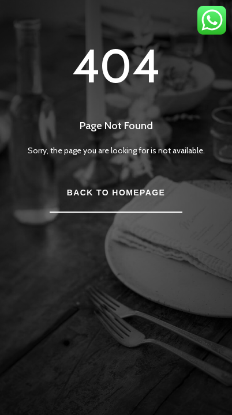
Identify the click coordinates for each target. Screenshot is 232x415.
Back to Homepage (116, 192)
